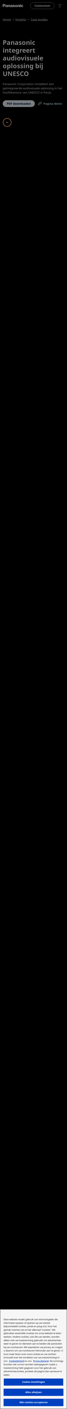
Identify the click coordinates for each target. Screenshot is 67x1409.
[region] (33, 1359)
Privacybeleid (41, 1361)
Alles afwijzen (33, 1392)
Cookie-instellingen (33, 1381)
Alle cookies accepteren (33, 1402)
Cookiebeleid (16, 1361)
